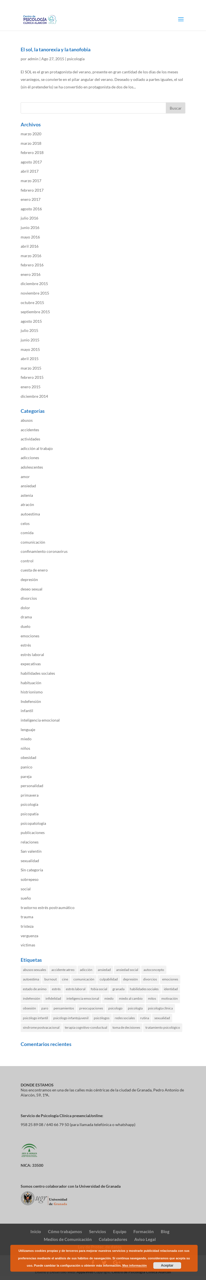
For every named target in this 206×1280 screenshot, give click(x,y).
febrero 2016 (32, 264)
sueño (26, 898)
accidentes (30, 429)
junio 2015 (30, 340)
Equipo (119, 1231)
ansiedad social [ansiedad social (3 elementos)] (127, 970)
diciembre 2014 (34, 396)
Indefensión (31, 701)
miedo (26, 738)
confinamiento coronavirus (44, 551)
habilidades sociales (38, 673)
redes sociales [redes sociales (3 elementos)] (125, 1018)
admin (33, 58)
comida (27, 532)
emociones (30, 635)
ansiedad (28, 485)
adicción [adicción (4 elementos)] (86, 970)
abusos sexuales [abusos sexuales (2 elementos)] (34, 970)
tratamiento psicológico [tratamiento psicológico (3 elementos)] (162, 1027)
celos (25, 523)
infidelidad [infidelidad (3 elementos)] (53, 998)
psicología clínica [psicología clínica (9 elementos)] (160, 1008)
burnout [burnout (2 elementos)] (50, 979)
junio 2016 (30, 227)
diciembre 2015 (34, 283)
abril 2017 (30, 171)
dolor (25, 607)
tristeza (27, 926)
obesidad (28, 757)
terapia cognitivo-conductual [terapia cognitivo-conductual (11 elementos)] (86, 1027)
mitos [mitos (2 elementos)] (152, 998)
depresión (29, 579)
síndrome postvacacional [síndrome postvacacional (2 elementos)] (41, 1027)
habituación (31, 682)
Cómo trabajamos (65, 1231)
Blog (165, 1231)
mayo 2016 (30, 237)
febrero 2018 (32, 152)
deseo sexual (31, 589)
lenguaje (28, 729)
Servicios (97, 1231)
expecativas (31, 663)
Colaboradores (113, 1239)
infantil (27, 710)
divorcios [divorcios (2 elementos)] (150, 979)
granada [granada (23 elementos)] (118, 989)
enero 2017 (30, 199)
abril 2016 (30, 246)
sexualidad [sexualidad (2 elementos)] (162, 1018)
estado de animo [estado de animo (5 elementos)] (35, 989)
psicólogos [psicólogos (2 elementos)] (101, 1018)
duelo (25, 626)
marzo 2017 (31, 180)
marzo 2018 (31, 143)
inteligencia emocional (40, 720)
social (26, 888)
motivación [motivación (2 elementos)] (169, 998)
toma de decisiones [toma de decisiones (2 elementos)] (126, 1027)
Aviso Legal (145, 1239)
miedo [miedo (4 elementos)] (109, 998)
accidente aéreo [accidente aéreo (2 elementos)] (63, 970)
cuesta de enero (34, 570)
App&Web (84, 1272)
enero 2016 (30, 274)
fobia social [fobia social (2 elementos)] (99, 989)
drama (26, 616)
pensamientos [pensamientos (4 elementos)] (64, 1008)
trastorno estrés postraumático (48, 907)
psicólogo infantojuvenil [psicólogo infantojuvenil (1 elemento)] (70, 1018)
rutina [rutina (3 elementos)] (144, 1018)
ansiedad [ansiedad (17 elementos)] (104, 970)
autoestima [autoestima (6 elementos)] (31, 979)
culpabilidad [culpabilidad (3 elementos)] (109, 979)
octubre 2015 (32, 302)
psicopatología (33, 823)
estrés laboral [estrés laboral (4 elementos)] (75, 989)
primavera (30, 795)
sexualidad (30, 860)
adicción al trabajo (37, 448)
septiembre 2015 (35, 311)
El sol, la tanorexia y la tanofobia (55, 49)
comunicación (33, 542)
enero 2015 (30, 386)
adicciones (30, 457)
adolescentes (32, 467)
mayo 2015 (30, 349)
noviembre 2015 (35, 293)
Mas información (134, 1265)
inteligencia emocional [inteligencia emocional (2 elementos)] (82, 998)
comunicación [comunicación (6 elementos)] (83, 979)
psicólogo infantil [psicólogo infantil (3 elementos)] (35, 1018)
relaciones (30, 842)
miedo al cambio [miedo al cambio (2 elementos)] (131, 998)
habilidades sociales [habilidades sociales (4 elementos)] (144, 989)
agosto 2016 (31, 208)
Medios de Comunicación (68, 1239)
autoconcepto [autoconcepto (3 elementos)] (153, 970)
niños (25, 748)
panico (26, 767)
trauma (27, 916)
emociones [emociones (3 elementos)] (170, 979)
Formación (143, 1231)
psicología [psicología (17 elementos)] (135, 1008)
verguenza (29, 935)
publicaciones (33, 832)
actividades (30, 439)
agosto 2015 (31, 321)
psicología (76, 58)
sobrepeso (30, 879)
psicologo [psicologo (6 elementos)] (115, 1008)
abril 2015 (30, 358)
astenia (27, 495)
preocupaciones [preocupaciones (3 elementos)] (91, 1008)
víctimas (28, 944)
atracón (27, 504)
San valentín (31, 851)
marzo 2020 (31, 133)
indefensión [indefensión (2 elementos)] (31, 998)
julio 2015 (29, 330)
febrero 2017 (32, 190)
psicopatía (30, 813)
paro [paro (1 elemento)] (44, 1008)
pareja (26, 776)
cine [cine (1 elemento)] (65, 979)
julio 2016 (29, 218)
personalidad (32, 785)
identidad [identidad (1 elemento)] (171, 989)
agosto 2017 (31, 162)
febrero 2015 (32, 377)
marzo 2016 (31, 255)
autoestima (30, 514)
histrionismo (32, 692)
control (27, 560)
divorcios (29, 598)
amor (25, 476)
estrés (26, 645)
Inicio (35, 1231)
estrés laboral (32, 654)
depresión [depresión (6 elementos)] (130, 979)
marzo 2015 (31, 368)
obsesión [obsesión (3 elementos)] (29, 1008)
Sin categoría (32, 869)
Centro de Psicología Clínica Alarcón (141, 1272)
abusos (27, 420)
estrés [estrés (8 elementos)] (56, 989)
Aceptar (167, 1265)
